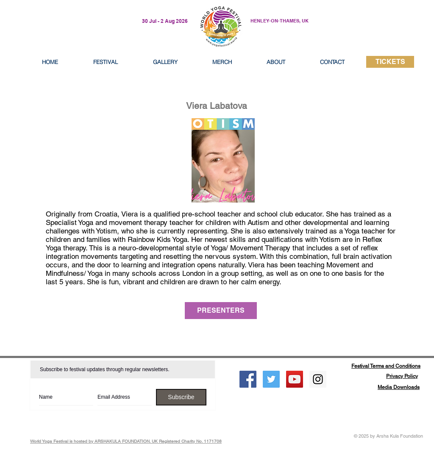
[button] (276, 62)
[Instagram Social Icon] (317, 379)
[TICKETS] (390, 62)
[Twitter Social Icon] (271, 379)
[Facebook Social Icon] (247, 379)
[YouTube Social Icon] (294, 379)
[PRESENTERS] (221, 310)
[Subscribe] (181, 397)
